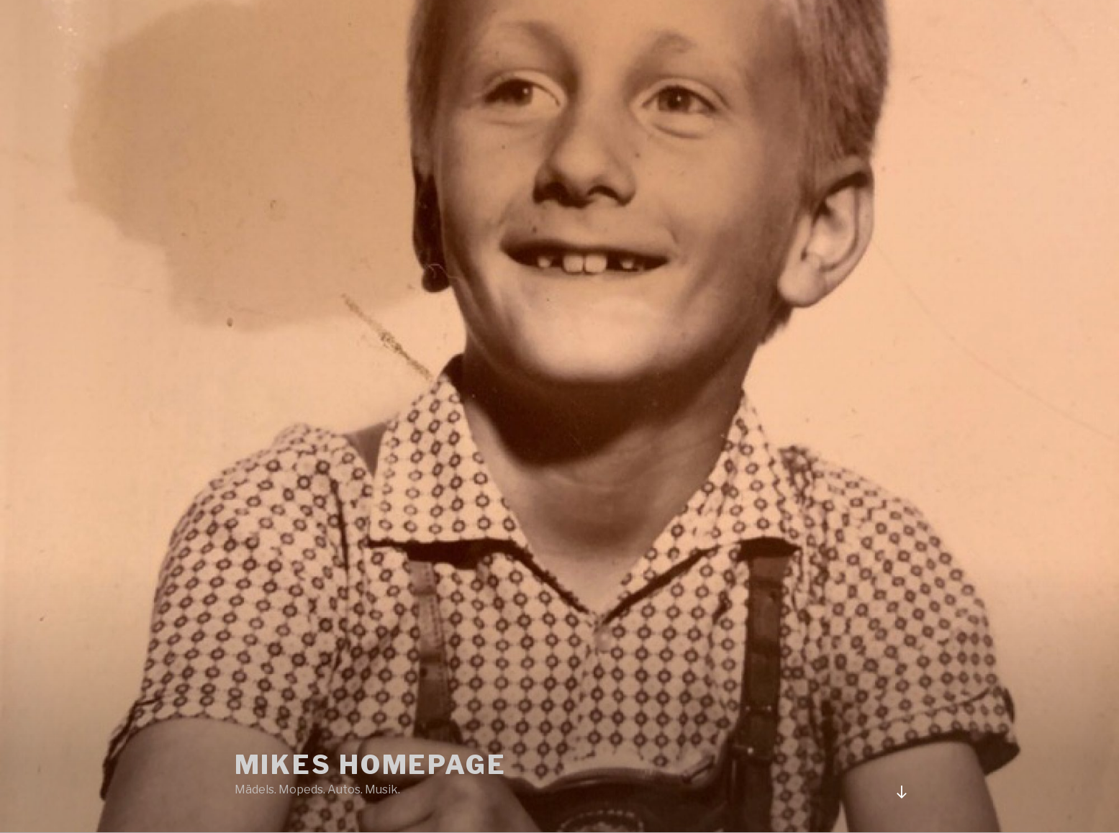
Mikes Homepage (371, 764)
